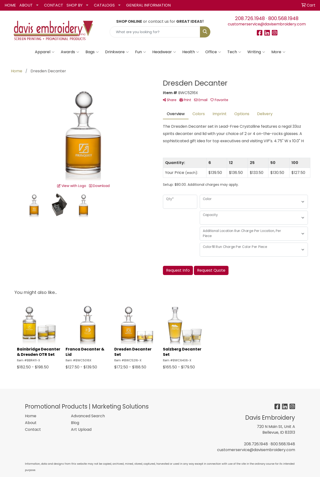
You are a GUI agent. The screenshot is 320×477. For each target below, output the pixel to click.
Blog (75, 422)
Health (190, 52)
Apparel (44, 52)
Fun (140, 52)
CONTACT (53, 5)
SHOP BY (75, 5)
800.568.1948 (283, 18)
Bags (92, 52)
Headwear (164, 52)
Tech (234, 52)
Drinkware (117, 52)
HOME (10, 5)
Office (213, 52)
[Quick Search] (155, 31)
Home (30, 416)
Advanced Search (88, 416)
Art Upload (81, 429)
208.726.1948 (250, 18)
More (278, 52)
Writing (256, 52)
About (31, 422)
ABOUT (26, 5)
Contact (33, 429)
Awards (70, 52)
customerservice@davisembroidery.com (267, 24)
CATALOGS (104, 5)
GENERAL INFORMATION (148, 5)
